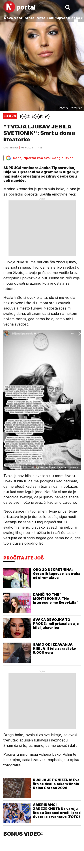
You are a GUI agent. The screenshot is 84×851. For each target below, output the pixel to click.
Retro (40, 18)
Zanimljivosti (58, 18)
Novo (8, 18)
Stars (29, 18)
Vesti (19, 18)
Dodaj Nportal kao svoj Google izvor (39, 158)
